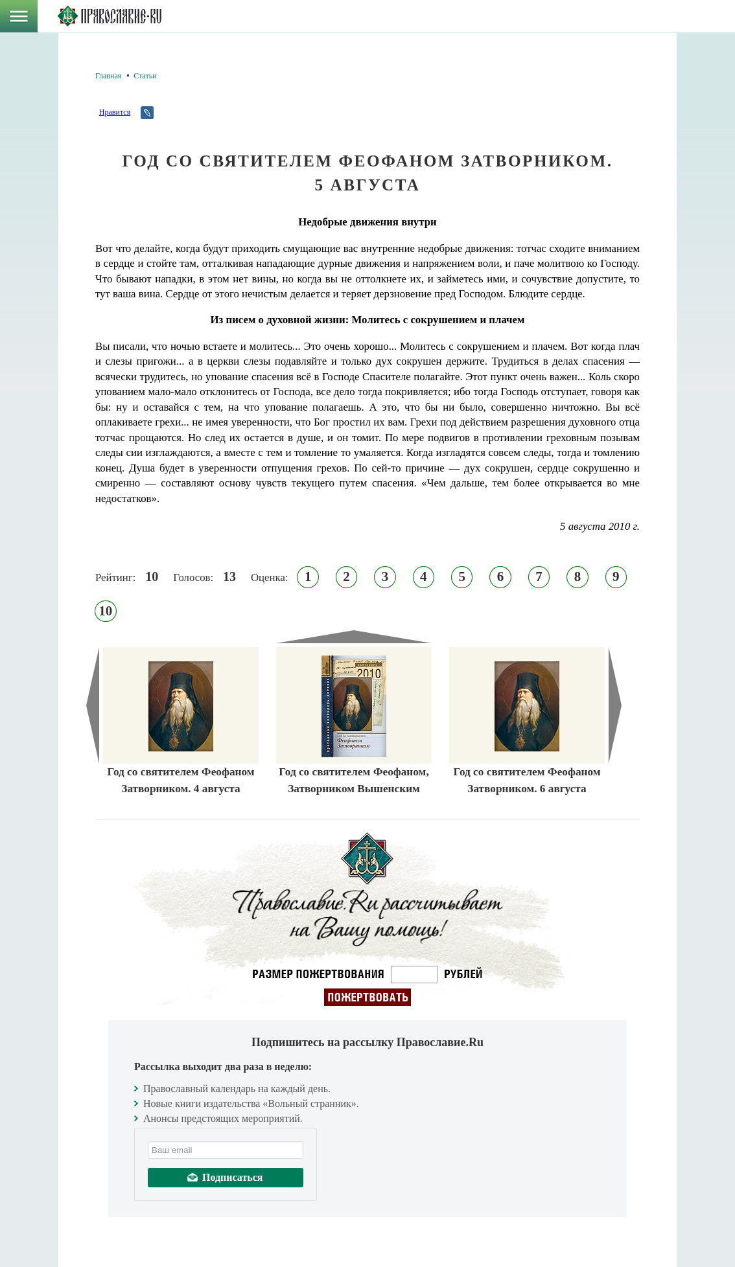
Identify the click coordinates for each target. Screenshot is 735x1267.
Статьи (145, 75)
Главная (108, 75)
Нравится (114, 112)
